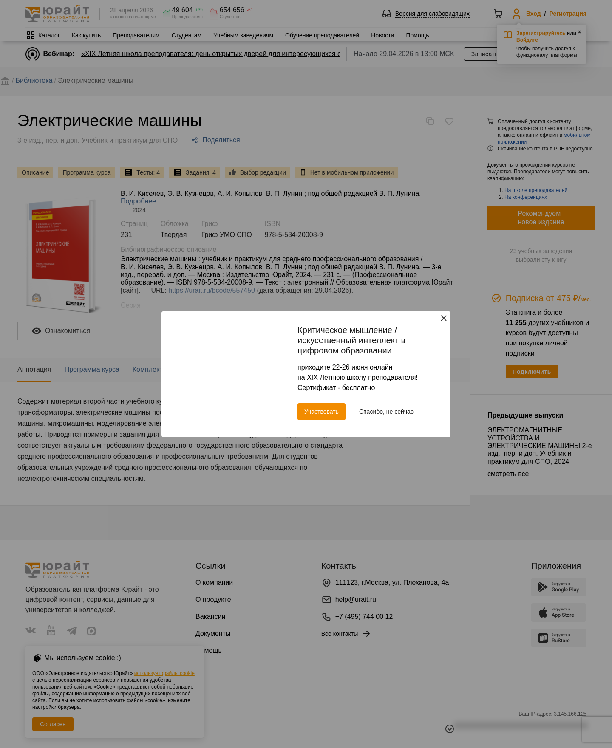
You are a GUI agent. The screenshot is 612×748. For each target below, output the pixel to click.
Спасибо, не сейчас (386, 411)
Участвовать (321, 411)
